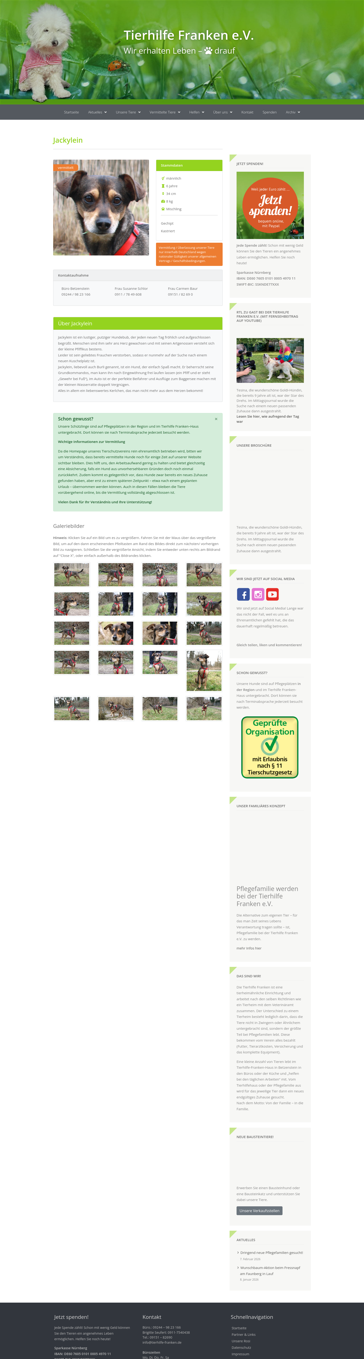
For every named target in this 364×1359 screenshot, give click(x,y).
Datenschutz (241, 1325)
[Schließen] (216, 418)
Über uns (222, 112)
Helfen (196, 112)
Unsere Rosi (241, 1319)
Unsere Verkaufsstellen (260, 1188)
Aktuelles (97, 112)
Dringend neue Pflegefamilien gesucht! (271, 1230)
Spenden (270, 112)
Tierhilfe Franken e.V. (189, 34)
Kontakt (247, 112)
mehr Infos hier (249, 925)
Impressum (240, 1332)
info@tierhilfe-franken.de (162, 1320)
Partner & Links (244, 1312)
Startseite (71, 112)
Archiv (293, 112)
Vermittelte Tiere (165, 112)
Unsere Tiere (128, 112)
